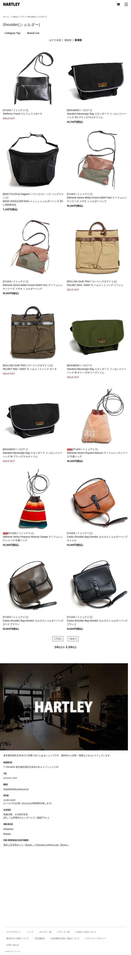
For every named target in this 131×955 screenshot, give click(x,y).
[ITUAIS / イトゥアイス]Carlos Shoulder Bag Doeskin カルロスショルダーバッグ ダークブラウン (33, 621)
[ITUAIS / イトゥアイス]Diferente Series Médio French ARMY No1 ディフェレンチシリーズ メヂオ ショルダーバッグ (33, 285)
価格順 (67, 40)
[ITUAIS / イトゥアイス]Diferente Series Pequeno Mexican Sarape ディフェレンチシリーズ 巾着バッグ (33, 537)
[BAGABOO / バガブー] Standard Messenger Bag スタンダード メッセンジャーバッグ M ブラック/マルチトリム (32, 453)
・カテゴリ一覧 (44, 932)
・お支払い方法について (85, 932)
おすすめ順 (55, 40)
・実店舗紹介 (39, 938)
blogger (7, 833)
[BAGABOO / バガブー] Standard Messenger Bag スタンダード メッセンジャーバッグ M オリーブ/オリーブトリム (96, 369)
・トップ (29, 932)
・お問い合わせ (12, 945)
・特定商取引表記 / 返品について (64, 938)
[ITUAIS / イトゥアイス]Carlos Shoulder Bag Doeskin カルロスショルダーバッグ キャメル (97, 537)
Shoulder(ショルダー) (37, 17)
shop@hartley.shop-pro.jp (16, 789)
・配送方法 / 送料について (17, 938)
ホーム (6, 17)
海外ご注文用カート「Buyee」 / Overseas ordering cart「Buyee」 (36, 844)
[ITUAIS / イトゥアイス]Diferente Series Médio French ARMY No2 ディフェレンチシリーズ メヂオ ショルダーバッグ (97, 198)
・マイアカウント (13, 932)
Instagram (8, 828)
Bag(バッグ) (18, 17)
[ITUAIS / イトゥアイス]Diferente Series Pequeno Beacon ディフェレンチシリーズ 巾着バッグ (97, 453)
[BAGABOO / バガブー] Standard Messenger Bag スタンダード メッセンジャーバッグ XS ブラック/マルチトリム (96, 114)
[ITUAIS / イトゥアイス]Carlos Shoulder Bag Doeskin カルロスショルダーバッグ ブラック (97, 621)
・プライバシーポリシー (94, 938)
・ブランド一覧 (62, 932)
